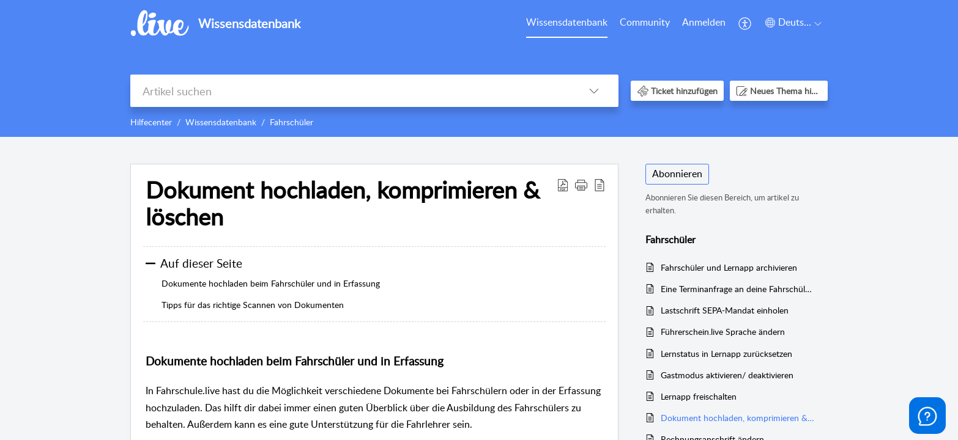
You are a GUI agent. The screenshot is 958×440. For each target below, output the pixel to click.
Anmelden (704, 22)
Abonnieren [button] (677, 173)
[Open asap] (927, 415)
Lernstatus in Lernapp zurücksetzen (726, 353)
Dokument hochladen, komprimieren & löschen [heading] (343, 203)
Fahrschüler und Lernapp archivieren (729, 267)
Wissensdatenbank (566, 22)
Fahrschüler (291, 122)
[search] (350, 91)
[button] (745, 23)
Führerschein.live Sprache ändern (723, 331)
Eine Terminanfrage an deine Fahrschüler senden (738, 289)
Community (645, 22)
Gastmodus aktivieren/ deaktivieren (727, 375)
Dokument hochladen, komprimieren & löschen (738, 418)
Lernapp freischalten (699, 396)
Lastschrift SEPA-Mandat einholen (725, 310)
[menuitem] (566, 23)
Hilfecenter (151, 122)
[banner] (479, 68)
